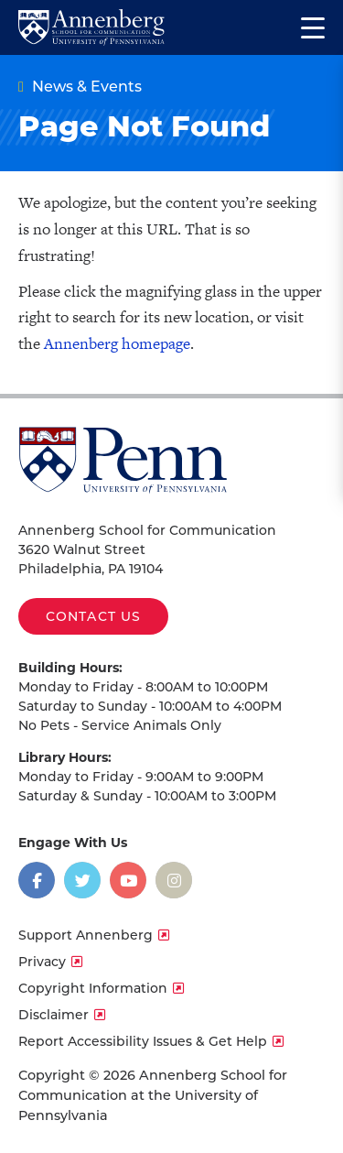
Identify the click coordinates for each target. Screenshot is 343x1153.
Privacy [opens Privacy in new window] (42, 961)
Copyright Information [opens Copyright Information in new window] (92, 988)
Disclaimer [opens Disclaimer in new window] (53, 1014)
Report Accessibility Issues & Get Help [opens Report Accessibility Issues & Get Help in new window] (142, 1041)
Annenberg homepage (117, 343)
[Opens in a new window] (36, 880)
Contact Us (93, 616)
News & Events (87, 86)
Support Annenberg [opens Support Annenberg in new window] (85, 935)
